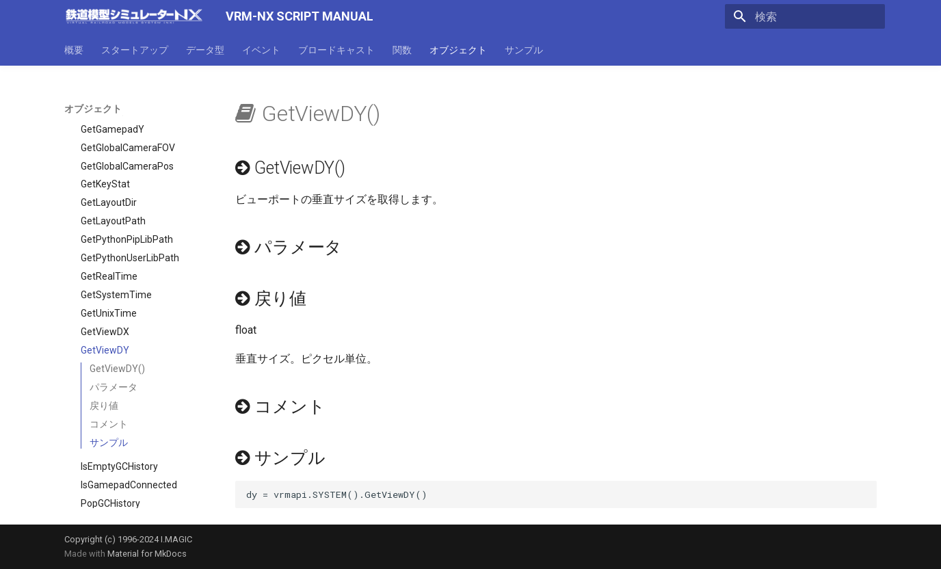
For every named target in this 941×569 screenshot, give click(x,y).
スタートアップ (134, 49)
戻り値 (104, 350)
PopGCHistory (110, 448)
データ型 (205, 49)
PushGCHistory (113, 467)
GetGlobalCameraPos (127, 111)
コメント (109, 369)
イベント (261, 49)
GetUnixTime (109, 258)
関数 (402, 49)
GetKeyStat (105, 129)
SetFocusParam (115, 485)
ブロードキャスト (336, 49)
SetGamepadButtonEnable (139, 504)
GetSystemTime (116, 240)
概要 (73, 49)
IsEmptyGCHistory (119, 411)
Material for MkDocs (147, 553)
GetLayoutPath (113, 166)
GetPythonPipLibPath (127, 184)
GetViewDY (105, 295)
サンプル (524, 49)
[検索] (805, 16)
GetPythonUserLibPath (130, 203)
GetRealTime (109, 221)
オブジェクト (458, 49)
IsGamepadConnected (129, 430)
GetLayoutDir (109, 147)
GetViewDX (105, 277)
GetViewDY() (117, 313)
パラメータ (113, 332)
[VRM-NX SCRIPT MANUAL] (134, 16)
